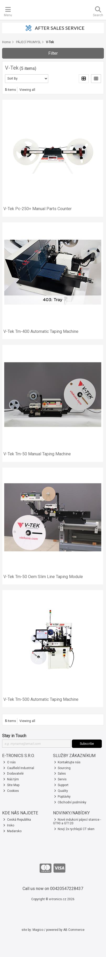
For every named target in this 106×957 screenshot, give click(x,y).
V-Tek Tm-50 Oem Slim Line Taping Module (43, 576)
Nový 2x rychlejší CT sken (74, 829)
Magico (38, 930)
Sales (60, 773)
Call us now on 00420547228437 (53, 888)
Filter (53, 53)
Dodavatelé (13, 773)
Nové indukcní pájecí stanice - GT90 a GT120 (77, 821)
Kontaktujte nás (67, 762)
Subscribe (87, 744)
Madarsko (12, 831)
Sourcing (62, 768)
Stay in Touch (14, 735)
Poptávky (62, 796)
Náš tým (11, 779)
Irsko (8, 825)
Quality (61, 791)
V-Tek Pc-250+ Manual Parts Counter (37, 208)
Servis (60, 779)
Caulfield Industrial (18, 768)
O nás (9, 762)
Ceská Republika (17, 819)
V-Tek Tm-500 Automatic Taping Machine (40, 699)
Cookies (11, 791)
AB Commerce (73, 930)
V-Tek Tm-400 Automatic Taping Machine (40, 331)
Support (61, 785)
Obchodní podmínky (70, 802)
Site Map (11, 785)
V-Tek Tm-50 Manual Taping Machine (37, 453)
